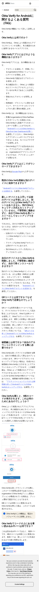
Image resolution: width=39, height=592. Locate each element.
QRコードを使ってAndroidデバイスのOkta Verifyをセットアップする (18, 333)
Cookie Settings (19, 584)
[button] (35, 10)
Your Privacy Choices (26, 571)
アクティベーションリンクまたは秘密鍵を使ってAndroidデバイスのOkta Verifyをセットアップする (18, 384)
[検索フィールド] (23, 10)
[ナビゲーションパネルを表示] (36, 3)
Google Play (16, 171)
